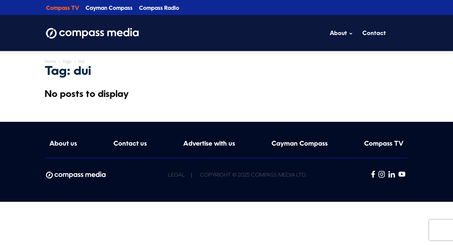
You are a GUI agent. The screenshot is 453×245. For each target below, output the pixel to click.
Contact (374, 33)
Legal (176, 175)
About (341, 33)
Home (50, 61)
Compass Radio (159, 8)
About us (63, 144)
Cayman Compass (108, 8)
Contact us (130, 144)
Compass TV (62, 8)
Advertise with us (209, 144)
